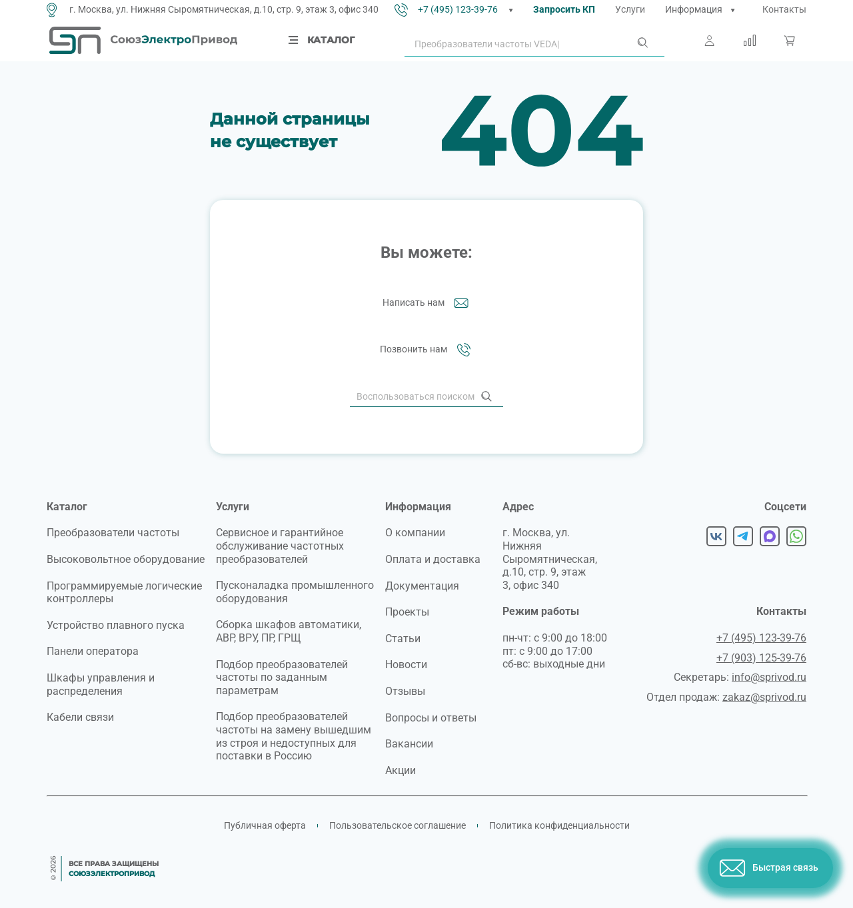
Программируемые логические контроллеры (124, 593)
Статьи (403, 638)
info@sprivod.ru (769, 677)
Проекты (407, 612)
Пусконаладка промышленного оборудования (295, 592)
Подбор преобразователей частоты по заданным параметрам (282, 677)
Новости (406, 664)
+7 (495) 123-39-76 (458, 9)
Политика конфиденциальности (559, 825)
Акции (400, 770)
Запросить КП (564, 9)
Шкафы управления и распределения (101, 684)
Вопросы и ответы (430, 717)
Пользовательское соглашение (397, 825)
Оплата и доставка (432, 559)
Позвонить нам (427, 350)
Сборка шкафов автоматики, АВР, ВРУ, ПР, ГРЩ (288, 631)
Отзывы (405, 691)
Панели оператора (93, 651)
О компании (415, 532)
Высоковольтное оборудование (126, 559)
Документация (422, 586)
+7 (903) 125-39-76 (761, 658)
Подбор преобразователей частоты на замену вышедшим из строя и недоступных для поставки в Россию (293, 736)
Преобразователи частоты (113, 532)
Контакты (784, 9)
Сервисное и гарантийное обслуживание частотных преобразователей (280, 545)
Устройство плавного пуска (116, 625)
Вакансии (409, 743)
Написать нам (427, 303)
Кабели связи (80, 717)
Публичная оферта (265, 825)
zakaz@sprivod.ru (764, 697)
